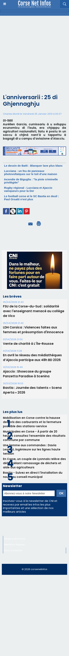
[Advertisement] (31, 58)
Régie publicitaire (14, 538)
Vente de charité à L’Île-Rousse (28, 343)
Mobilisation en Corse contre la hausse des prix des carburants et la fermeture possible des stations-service (32, 422)
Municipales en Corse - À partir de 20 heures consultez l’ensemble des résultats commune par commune (34, 436)
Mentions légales (14, 544)
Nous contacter (13, 550)
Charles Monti (11, 114)
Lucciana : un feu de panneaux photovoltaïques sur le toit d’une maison (30, 172)
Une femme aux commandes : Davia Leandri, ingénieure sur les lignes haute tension (31, 449)
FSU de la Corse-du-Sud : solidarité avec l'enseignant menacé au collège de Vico (33, 311)
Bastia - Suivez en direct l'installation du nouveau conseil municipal (32, 475)
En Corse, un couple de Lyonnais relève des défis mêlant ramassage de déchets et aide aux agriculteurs (34, 463)
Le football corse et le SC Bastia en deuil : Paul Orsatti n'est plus (31, 198)
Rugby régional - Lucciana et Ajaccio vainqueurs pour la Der (28, 189)
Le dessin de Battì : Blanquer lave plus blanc (33, 165)
